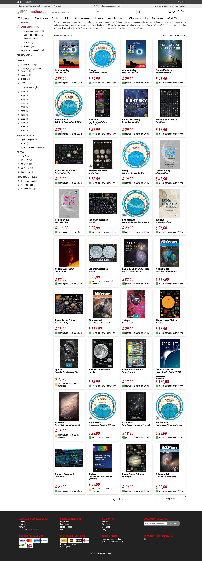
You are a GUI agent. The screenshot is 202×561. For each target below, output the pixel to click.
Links (62, 529)
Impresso (22, 524)
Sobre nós (64, 521)
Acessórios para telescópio (89, 17)
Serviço (105, 521)
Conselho (106, 524)
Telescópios (24, 17)
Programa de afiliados (111, 539)
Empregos (64, 524)
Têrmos (21, 521)
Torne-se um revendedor (112, 541)
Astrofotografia (116, 17)
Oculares (56, 17)
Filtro (68, 17)
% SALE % (172, 17)
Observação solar (138, 17)
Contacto (106, 527)
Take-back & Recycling (28, 529)
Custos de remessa (68, 544)
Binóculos (157, 17)
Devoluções (65, 546)
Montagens (41, 17)
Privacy (21, 527)
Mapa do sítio (66, 527)
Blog (104, 529)
